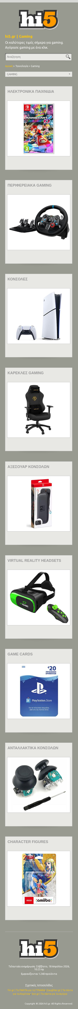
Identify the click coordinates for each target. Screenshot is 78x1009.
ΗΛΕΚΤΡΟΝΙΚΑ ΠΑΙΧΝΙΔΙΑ (31, 91)
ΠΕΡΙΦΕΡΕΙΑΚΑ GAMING (30, 185)
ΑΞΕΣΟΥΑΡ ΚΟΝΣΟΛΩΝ (28, 467)
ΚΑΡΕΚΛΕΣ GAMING (26, 373)
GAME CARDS (20, 654)
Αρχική (9, 66)
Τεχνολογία (21, 66)
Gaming (35, 66)
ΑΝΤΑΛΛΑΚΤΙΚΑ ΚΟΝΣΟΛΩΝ (33, 748)
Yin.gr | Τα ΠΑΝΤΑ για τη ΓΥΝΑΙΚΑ (26, 990)
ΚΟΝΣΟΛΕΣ (18, 279)
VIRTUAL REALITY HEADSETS (34, 561)
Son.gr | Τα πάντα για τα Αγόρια (49, 994)
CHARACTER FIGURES (28, 842)
